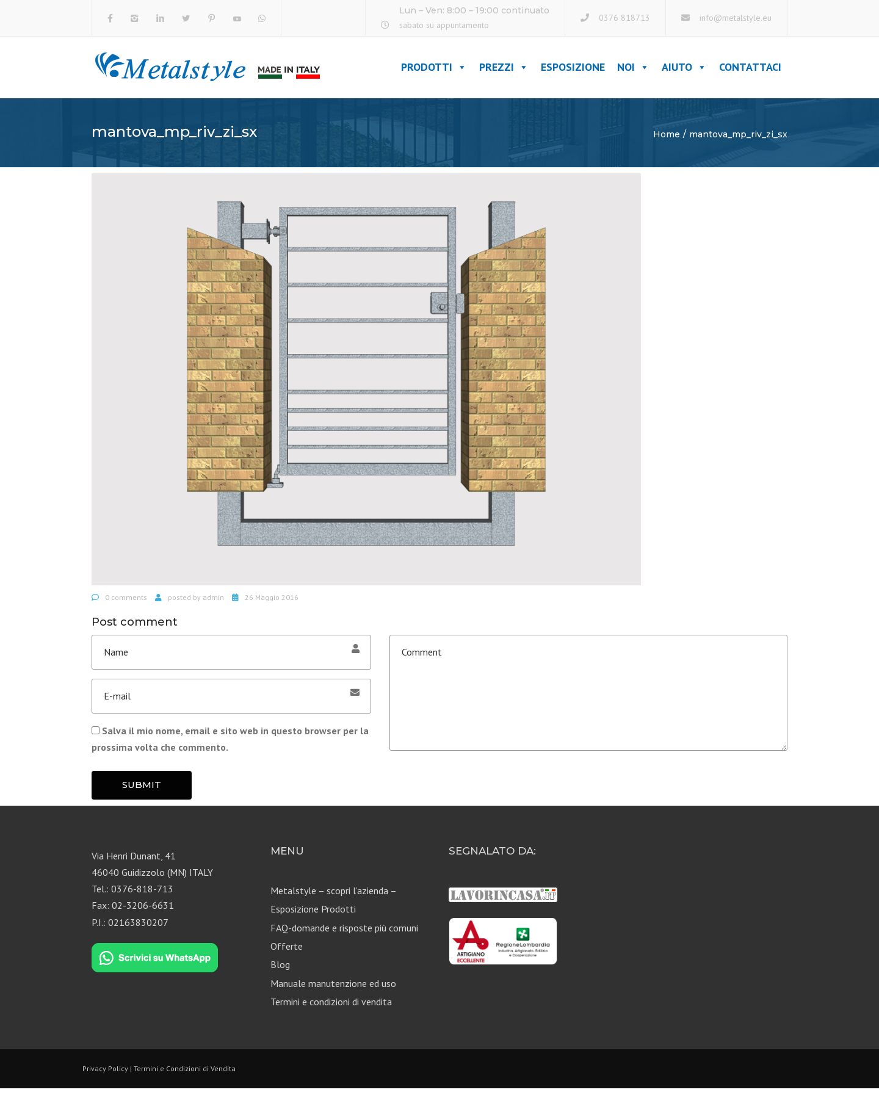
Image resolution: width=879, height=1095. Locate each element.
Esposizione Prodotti (313, 915)
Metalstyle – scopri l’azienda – (333, 897)
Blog (280, 971)
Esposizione (573, 70)
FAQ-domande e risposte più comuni (344, 934)
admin (213, 604)
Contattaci (750, 70)
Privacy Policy (105, 1074)
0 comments (126, 604)
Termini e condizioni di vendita (331, 1008)
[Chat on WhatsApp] (155, 964)
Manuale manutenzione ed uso (333, 990)
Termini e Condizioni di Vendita (185, 1074)
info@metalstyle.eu (736, 17)
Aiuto (684, 70)
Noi (633, 70)
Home (666, 141)
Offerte (286, 953)
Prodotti (434, 70)
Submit (141, 791)
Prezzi (504, 70)
